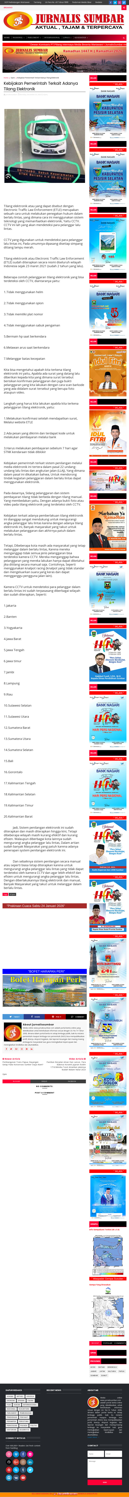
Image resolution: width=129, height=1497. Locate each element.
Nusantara (24, 1409)
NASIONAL (18, 38)
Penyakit (24, 1417)
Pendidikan (12, 1417)
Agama (10, 1396)
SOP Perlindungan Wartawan (17, 2)
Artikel (20, 1396)
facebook (72, 1081)
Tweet (15, 1017)
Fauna (31, 1401)
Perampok (11, 1421)
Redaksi (98, 2)
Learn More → (93, 1437)
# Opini (12, 894)
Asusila (30, 1396)
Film (9, 1405)
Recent (95, 1343)
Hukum (17, 1405)
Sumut (104, 1375)
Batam (102, 1367)
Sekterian (11, 1430)
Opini (13, 78)
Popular (107, 1343)
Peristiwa (24, 1421)
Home (7, 38)
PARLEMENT (33, 38)
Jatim (102, 1371)
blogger (16, 1081)
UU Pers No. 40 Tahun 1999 (56, 2)
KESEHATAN (80, 38)
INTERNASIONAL (52, 38)
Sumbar (94, 1375)
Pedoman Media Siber (81, 2)
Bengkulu (112, 1367)
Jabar (93, 1371)
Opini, (45, 94)
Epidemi (21, 1401)
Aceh (93, 1367)
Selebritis (24, 1430)
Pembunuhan (26, 1413)
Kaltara (112, 1371)
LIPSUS (66, 38)
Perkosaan (12, 1425)
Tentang (37, 2)
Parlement (12, 1413)
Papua (121, 1371)
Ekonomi (11, 1401)
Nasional (11, 1409)
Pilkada (23, 1425)
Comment (77, 1017)
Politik (33, 1425)
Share (35, 1017)
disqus (44, 1081)
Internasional (30, 1405)
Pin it (56, 1017)
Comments (120, 1343)
